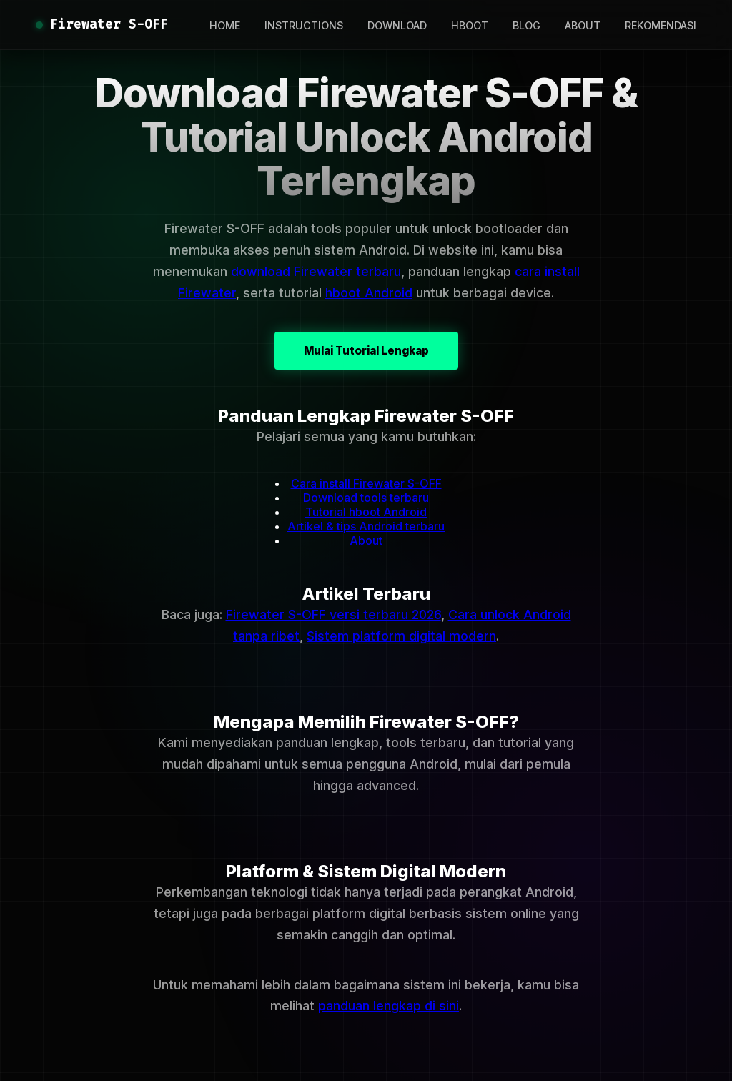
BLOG (526, 25)
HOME (224, 25)
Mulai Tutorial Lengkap (366, 350)
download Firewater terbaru (316, 271)
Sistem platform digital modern (401, 635)
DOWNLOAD (397, 25)
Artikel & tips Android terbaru (366, 526)
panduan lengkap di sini (388, 1005)
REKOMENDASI (660, 25)
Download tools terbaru (366, 497)
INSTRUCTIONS (303, 25)
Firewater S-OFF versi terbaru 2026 (333, 614)
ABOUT (582, 25)
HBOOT (469, 25)
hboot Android (368, 292)
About (366, 540)
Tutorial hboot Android (366, 512)
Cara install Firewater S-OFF (366, 483)
